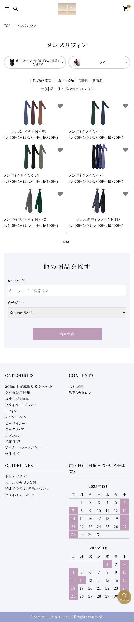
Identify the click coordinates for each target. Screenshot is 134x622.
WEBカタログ (80, 392)
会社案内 (76, 386)
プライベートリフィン (20, 404)
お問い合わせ (16, 476)
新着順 (97, 80)
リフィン (11, 410)
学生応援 (12, 453)
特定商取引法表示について (27, 488)
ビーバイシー (15, 423)
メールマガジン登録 (21, 482)
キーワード (16, 280)
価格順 (83, 80)
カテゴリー (16, 302)
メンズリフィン (16, 417)
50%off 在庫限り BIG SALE (28, 386)
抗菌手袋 (12, 441)
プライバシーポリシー (22, 494)
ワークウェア (14, 429)
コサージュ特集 (17, 398)
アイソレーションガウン (23, 447)
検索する (67, 333)
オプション (13, 435)
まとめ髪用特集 (17, 392)
